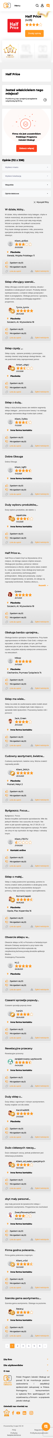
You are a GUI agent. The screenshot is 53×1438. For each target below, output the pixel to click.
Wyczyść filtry (42, 202)
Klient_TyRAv (21, 419)
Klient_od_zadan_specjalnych (30, 1161)
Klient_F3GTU (21, 839)
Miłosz (18, 658)
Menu (17, 5)
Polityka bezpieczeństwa (14, 1434)
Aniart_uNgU (22, 364)
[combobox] (26, 167)
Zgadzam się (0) (16, 263)
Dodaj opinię (34, 33)
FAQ (14, 1430)
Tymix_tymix (22, 307)
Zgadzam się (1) (16, 1077)
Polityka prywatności (39, 1433)
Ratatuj (19, 1309)
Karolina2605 (22, 1110)
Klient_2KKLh (22, 769)
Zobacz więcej (26, 148)
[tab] (26, 1359)
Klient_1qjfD (20, 467)
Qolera (18, 591)
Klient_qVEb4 (21, 241)
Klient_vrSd (21, 1260)
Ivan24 (19, 1011)
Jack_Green (20, 718)
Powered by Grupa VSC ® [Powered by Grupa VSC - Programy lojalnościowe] (13, 1426)
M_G (17, 962)
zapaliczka (21, 515)
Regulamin (39, 1430)
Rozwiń (42, 585)
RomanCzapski (23, 896)
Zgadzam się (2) (16, 1029)
